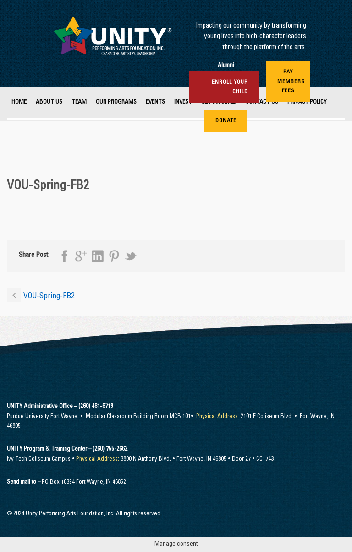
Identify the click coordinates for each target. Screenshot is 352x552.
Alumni (226, 66)
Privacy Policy (307, 103)
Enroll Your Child (230, 86)
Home (19, 103)
